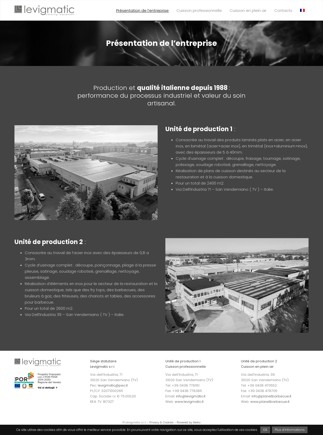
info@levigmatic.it (190, 396)
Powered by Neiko (188, 422)
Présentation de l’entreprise (142, 10)
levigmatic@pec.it (113, 385)
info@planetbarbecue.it (271, 396)
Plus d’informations (290, 430)
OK (265, 430)
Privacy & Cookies (161, 422)
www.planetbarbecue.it (269, 401)
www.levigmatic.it (189, 401)
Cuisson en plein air (248, 10)
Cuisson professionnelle (199, 10)
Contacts (283, 10)
